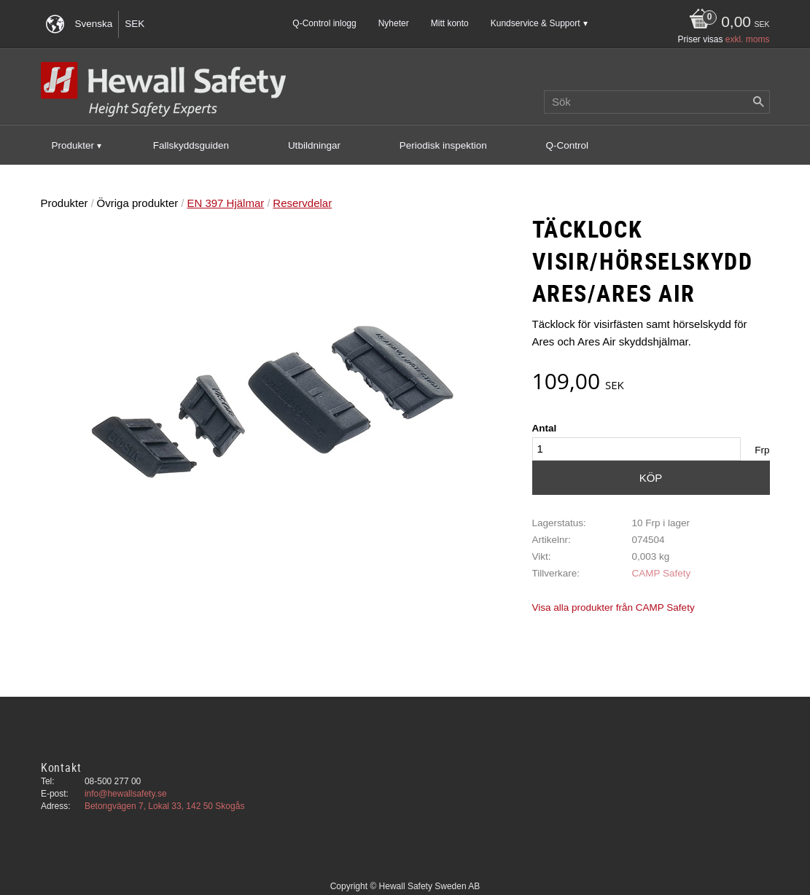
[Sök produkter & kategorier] (657, 102)
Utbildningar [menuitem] (314, 145)
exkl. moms (747, 39)
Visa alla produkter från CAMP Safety (613, 607)
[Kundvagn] (725, 23)
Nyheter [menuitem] (393, 23)
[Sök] (759, 102)
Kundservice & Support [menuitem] (535, 23)
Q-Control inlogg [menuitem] (324, 23)
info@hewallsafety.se (126, 794)
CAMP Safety (660, 573)
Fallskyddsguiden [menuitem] (191, 145)
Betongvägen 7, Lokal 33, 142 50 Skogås (165, 806)
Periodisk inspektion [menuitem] (443, 145)
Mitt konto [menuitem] (450, 23)
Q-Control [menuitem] (567, 145)
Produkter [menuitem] (73, 145)
